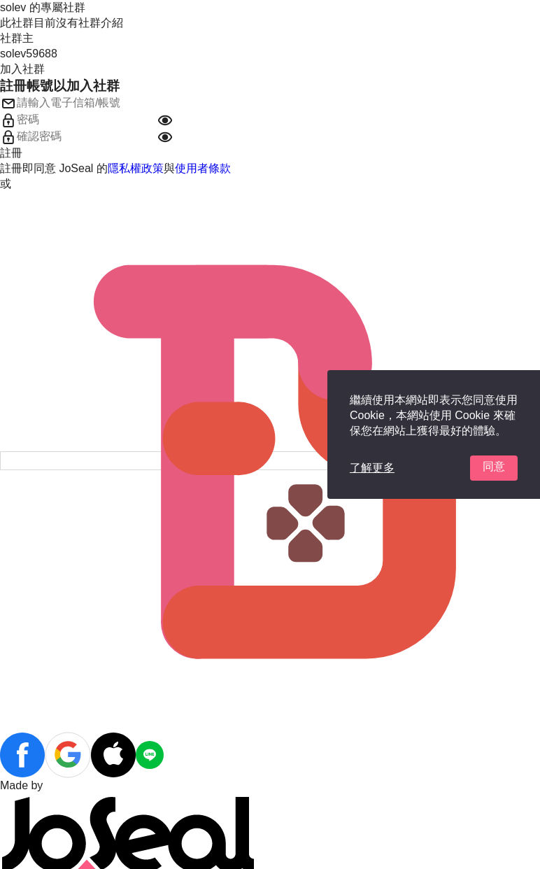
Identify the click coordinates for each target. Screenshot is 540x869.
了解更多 (372, 468)
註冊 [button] (11, 153)
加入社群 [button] (22, 69)
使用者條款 (203, 168)
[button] (165, 120)
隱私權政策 (136, 168)
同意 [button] (494, 466)
